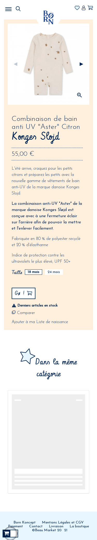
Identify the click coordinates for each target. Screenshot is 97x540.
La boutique (79, 526)
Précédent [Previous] (15, 64)
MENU (35, 7)
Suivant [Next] (81, 64)
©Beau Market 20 (47, 530)
